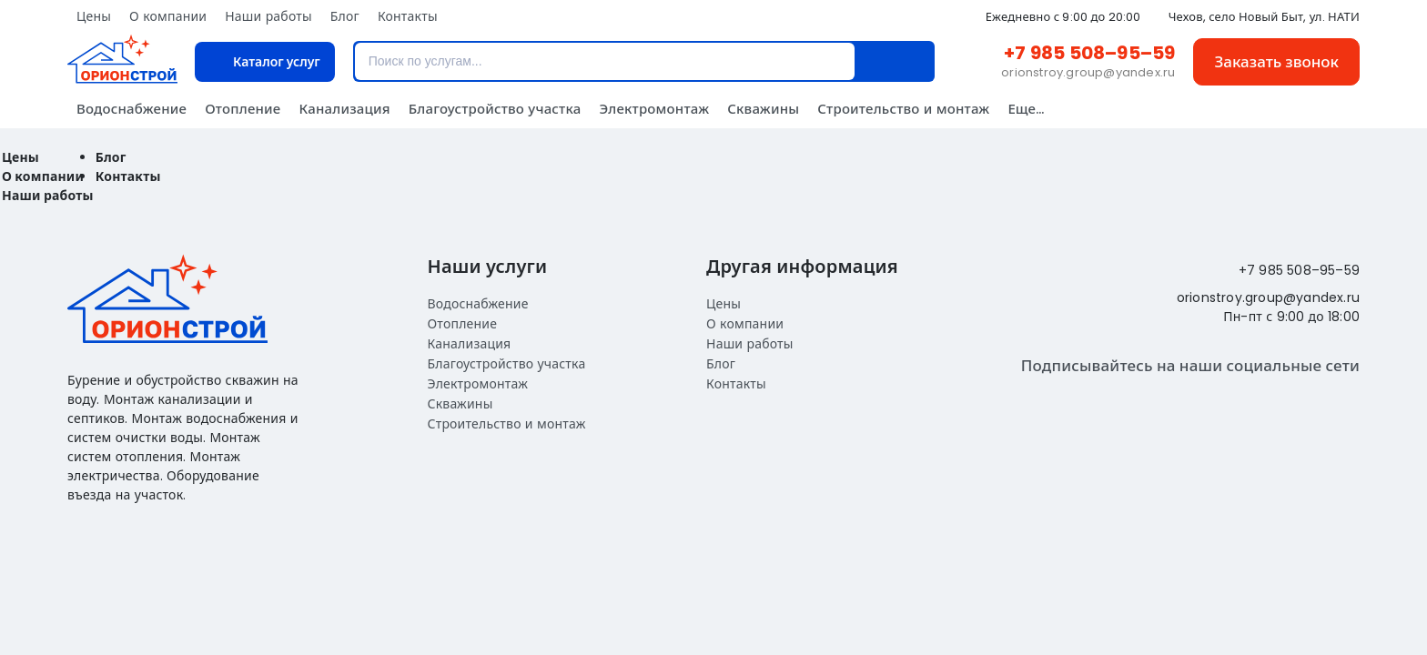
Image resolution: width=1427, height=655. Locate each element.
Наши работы (268, 16)
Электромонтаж (654, 108)
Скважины (763, 108)
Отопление (242, 108)
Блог (344, 16)
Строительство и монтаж (903, 108)
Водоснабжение (131, 108)
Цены (93, 16)
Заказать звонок (1276, 62)
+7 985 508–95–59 (1089, 53)
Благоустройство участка (495, 108)
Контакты (408, 16)
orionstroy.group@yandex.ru (1088, 72)
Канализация (344, 108)
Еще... (1025, 108)
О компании (168, 16)
